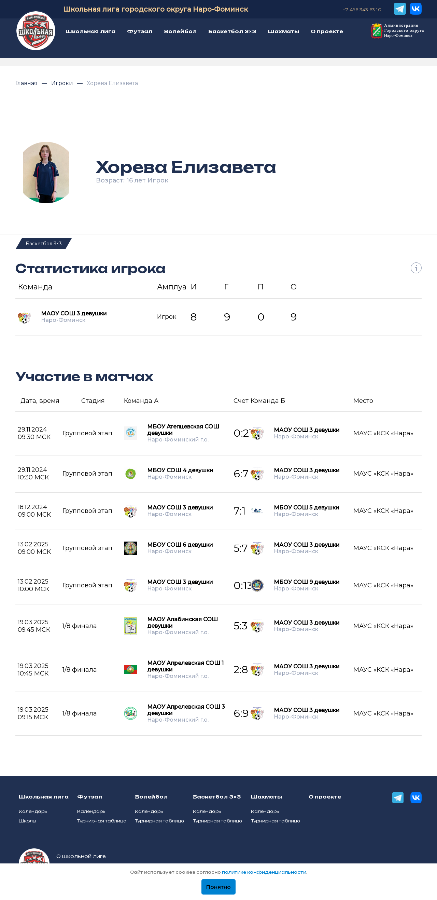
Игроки (62, 83)
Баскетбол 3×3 (44, 244)
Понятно (218, 887)
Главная (27, 83)
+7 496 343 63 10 (361, 9)
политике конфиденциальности (264, 872)
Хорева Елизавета (112, 83)
